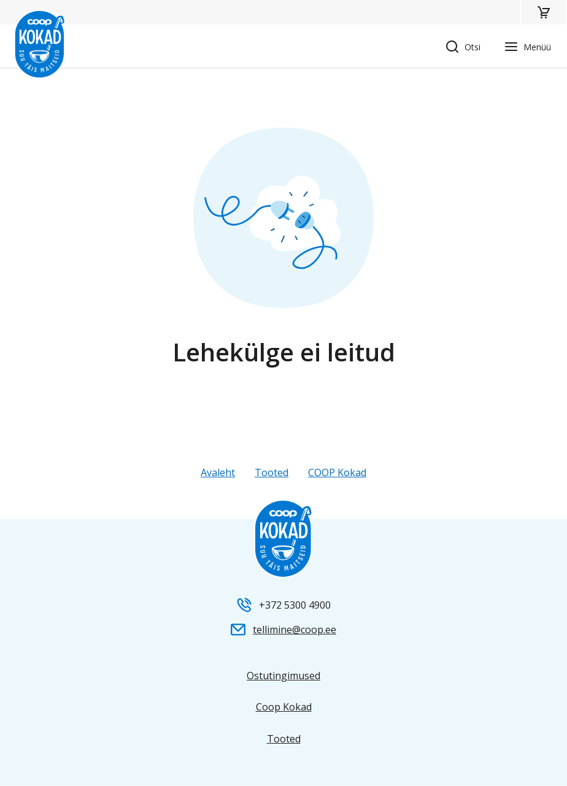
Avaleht (218, 472)
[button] (543, 12)
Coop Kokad (284, 707)
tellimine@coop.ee (294, 629)
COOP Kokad (337, 472)
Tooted (271, 472)
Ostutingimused (283, 675)
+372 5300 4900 (295, 605)
